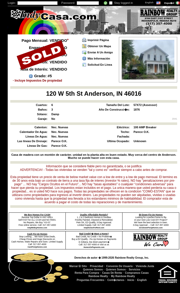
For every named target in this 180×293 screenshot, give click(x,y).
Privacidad (96, 266)
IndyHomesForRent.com (94, 228)
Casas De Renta (112, 272)
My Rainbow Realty (123, 276)
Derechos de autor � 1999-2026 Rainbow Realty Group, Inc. (111, 257)
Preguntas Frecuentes (91, 280)
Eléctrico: (123, 127)
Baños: (43, 109)
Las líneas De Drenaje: (32, 141)
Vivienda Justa (145, 266)
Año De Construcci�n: (114, 109)
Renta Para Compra (87, 272)
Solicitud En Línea (100, 64)
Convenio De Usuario (119, 266)
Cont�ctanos (115, 280)
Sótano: (42, 114)
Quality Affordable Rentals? (94, 214)
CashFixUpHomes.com (37, 247)
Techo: (125, 131)
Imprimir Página (98, 40)
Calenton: (41, 127)
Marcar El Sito (78, 266)
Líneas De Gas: (37, 145)
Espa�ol (169, 3)
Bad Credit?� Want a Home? (94, 233)
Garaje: (43, 118)
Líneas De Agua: (36, 136)
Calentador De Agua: (34, 131)
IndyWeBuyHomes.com (37, 228)
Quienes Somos (93, 269)
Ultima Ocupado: (118, 141)
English (149, 2)
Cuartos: (42, 104)
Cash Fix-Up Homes (37, 234)
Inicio (130, 280)
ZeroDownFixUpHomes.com (151, 228)
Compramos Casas (137, 272)
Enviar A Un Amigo (100, 52)
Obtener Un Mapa (99, 46)
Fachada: (123, 136)
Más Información (99, 58)
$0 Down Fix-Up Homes (151, 214)
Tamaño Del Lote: (118, 104)
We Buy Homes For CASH (37, 214)
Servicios (134, 269)
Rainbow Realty (98, 276)
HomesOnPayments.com (94, 247)
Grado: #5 (43, 76)
